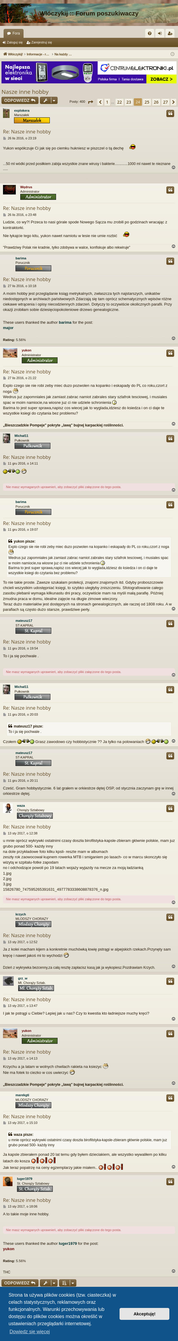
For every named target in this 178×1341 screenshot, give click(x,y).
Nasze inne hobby (25, 92)
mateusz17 (24, 620)
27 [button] (165, 102)
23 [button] (128, 102)
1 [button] (107, 102)
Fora (16, 33)
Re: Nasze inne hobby (27, 132)
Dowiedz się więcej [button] (30, 1331)
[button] (90, 102)
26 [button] (156, 102)
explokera (21, 110)
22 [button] (119, 102)
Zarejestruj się (41, 42)
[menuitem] (149, 33)
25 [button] (147, 102)
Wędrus (26, 187)
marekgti (22, 1095)
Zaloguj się (15, 42)
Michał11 (21, 435)
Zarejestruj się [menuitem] (171, 34)
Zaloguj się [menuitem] (161, 34)
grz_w (22, 978)
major (8, 327)
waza (21, 805)
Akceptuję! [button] (145, 1314)
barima (21, 258)
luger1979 (24, 1178)
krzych (21, 914)
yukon (26, 350)
